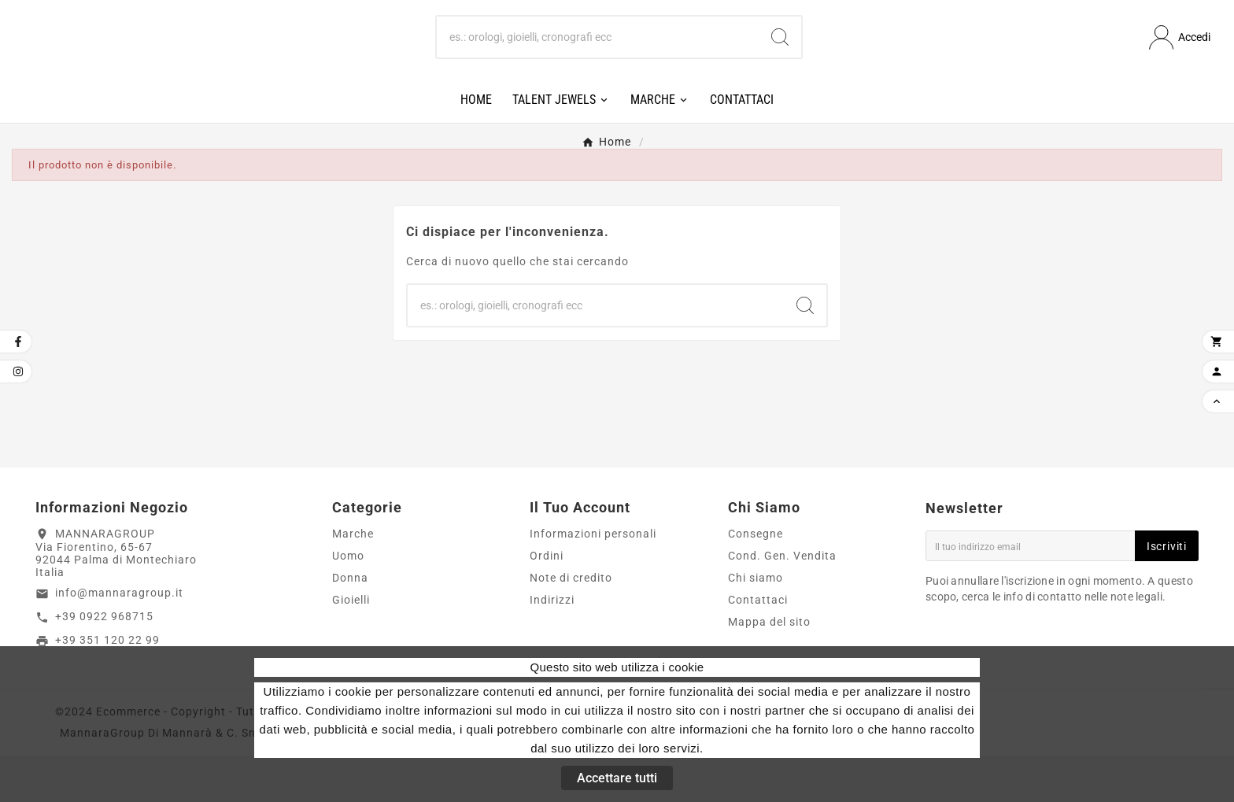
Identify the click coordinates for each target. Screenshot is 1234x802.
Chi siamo (755, 624)
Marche (353, 580)
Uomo (348, 602)
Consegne (755, 580)
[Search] (780, 60)
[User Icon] (1179, 61)
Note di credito (571, 624)
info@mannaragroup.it (119, 639)
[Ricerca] (598, 60)
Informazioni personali (593, 580)
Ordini (546, 602)
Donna (350, 624)
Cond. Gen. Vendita (782, 602)
